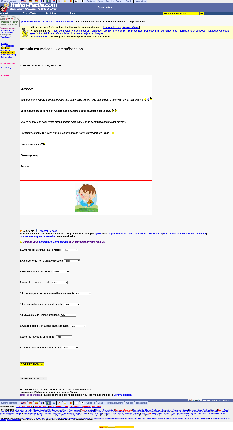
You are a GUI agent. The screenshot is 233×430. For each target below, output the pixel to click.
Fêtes (88, 411)
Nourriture (98, 413)
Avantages (5, 37)
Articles (77, 410)
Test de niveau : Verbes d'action (72, 30)
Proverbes (3, 415)
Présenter (28, 415)
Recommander (8, 52)
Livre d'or (5, 50)
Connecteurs (177, 410)
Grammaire (106, 411)
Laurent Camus (26, 418)
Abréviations (20, 410)
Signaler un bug (8, 55)
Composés (137, 410)
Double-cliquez (40, 36)
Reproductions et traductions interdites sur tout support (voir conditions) (119, 418)
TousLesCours (115, 403)
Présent (21, 415)
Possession (184, 413)
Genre (93, 411)
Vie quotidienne (165, 415)
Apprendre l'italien (30, 21)
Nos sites (141, 403)
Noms (91, 413)
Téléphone (150, 415)
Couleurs (206, 410)
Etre (39, 411)
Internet (175, 411)
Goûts (99, 411)
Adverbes (43, 410)
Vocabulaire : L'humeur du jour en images (79, 33)
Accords (29, 410)
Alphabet (51, 410)
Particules (136, 413)
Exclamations (46, 411)
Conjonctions (166, 410)
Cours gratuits (9, 403)
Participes (128, 413)
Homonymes (150, 411)
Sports (58, 415)
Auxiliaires (90, 410)
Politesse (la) (151, 30)
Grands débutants (117, 411)
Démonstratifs (26, 411)
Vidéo (157, 415)
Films (69, 411)
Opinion (114, 413)
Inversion (182, 411)
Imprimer (5, 48)
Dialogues (3, 411)
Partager (53, 231)
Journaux (194, 411)
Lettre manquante (205, 411)
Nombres (84, 413)
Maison (2, 413)
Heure (142, 411)
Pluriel (159, 413)
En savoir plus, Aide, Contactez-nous (47, 418)
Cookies (3, 420)
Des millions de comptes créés (8, 30)
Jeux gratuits (5, 67)
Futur (83, 411)
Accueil (4, 13)
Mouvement (32, 413)
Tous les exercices (30, 395)
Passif (143, 413)
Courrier (214, 410)
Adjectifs (36, 410)
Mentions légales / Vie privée (220, 418)
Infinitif (168, 411)
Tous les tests (124, 415)
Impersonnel (160, 411)
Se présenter (135, 30)
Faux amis (62, 411)
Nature (77, 413)
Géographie (135, 411)
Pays (154, 413)
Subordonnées (85, 415)
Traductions (134, 415)
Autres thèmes (130, 27)
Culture (90, 403)
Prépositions (13, 415)
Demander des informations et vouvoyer (183, 30)
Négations (106, 413)
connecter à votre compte (53, 242)
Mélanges (48, 413)
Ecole (35, 411)
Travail (142, 415)
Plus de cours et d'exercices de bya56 (184, 233)
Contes (185, 410)
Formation (76, 411)
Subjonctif (75, 415)
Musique (40, 413)
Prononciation (220, 413)
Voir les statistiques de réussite (37, 236)
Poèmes (193, 413)
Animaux (59, 410)
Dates (226, 410)
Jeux (100, 403)
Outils (129, 403)
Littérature (216, 411)
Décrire (17, 411)
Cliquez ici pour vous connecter (9, 22)
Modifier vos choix (13, 420)
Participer (51, 13)
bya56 (98, 233)
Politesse (166, 413)
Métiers (66, 413)
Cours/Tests (29, 13)
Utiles (71, 13)
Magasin (225, 411)
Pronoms (211, 413)
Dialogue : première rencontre (109, 30)
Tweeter (43, 231)
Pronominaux (201, 413)
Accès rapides (7, 46)
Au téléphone (46, 33)
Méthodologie (57, 413)
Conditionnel (146, 410)
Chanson (98, 410)
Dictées (11, 411)
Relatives (51, 415)
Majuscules (10, 413)
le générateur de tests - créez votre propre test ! (135, 233)
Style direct (66, 415)
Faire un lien (7, 57)
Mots (25, 413)
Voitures (180, 415)
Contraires (193, 410)
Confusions (156, 410)
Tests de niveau (112, 415)
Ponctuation (175, 413)
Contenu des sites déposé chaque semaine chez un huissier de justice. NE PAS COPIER (178, 418)
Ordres (120, 413)
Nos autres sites (6, 69)
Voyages (187, 415)
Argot (71, 410)
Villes (174, 415)
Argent (65, 410)
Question (44, 415)
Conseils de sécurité (85, 418)
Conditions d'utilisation (69, 418)
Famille (55, 411)
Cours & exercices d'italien (58, 21)
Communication (112, 27)
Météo (72, 413)
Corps (200, 410)
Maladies (19, 413)
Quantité (37, 415)
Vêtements (195, 415)
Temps (103, 415)
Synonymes (96, 415)
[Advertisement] (9, 92)
